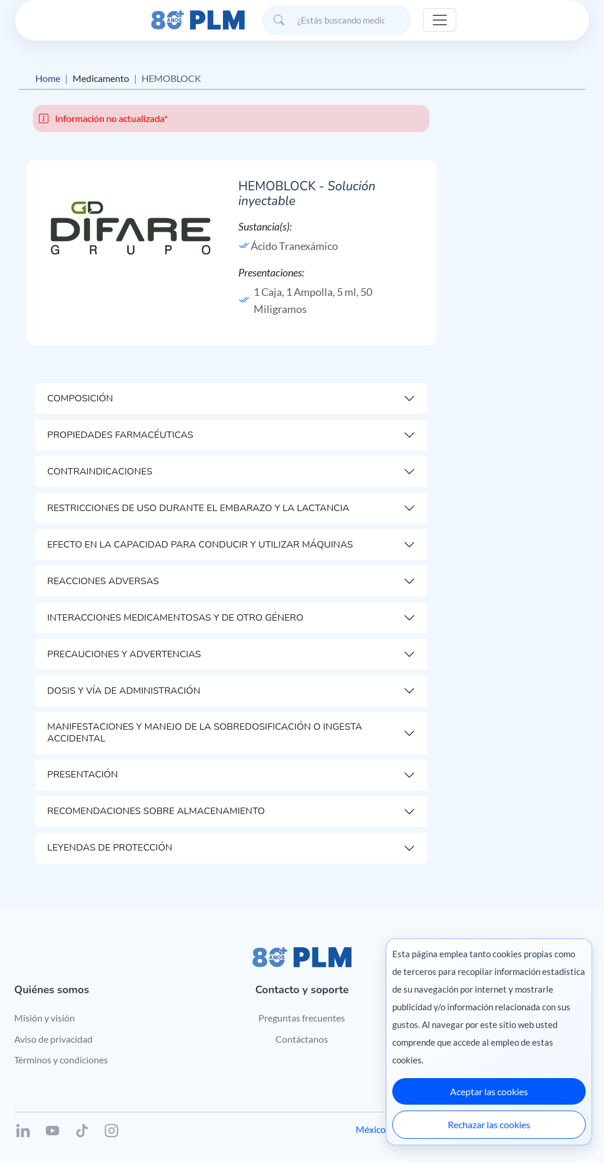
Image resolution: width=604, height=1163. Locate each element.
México (371, 1129)
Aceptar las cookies (489, 1091)
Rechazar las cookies (489, 1124)
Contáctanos (301, 1039)
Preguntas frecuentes (301, 1017)
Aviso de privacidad (53, 1039)
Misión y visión (44, 1017)
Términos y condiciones (61, 1059)
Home (47, 78)
